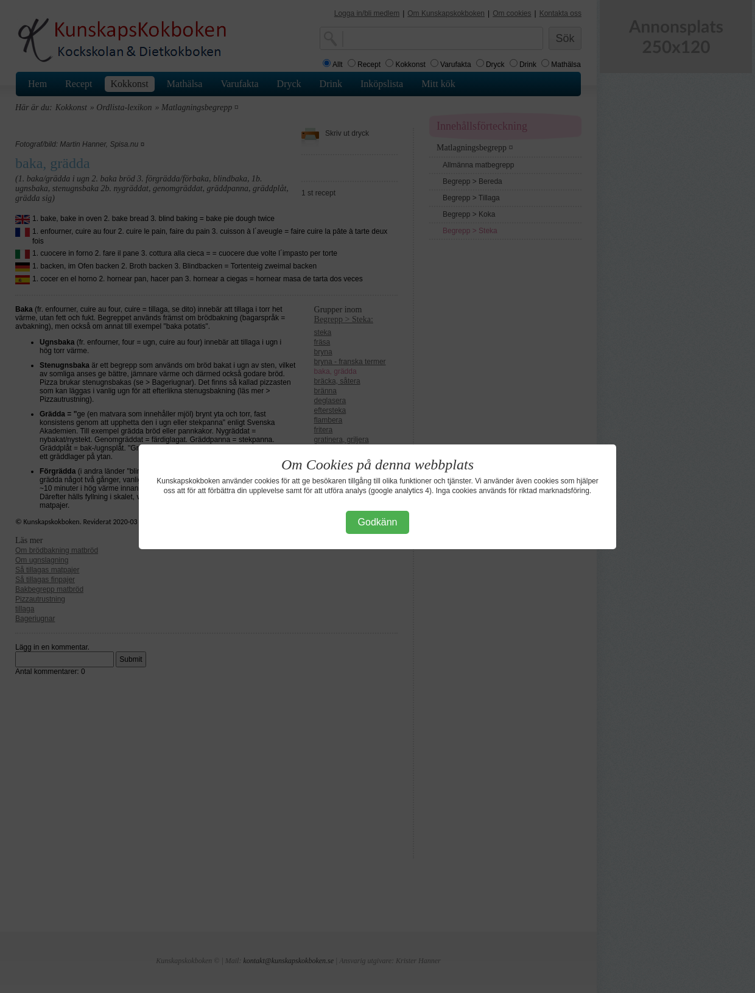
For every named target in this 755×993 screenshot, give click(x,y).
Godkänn (378, 522)
